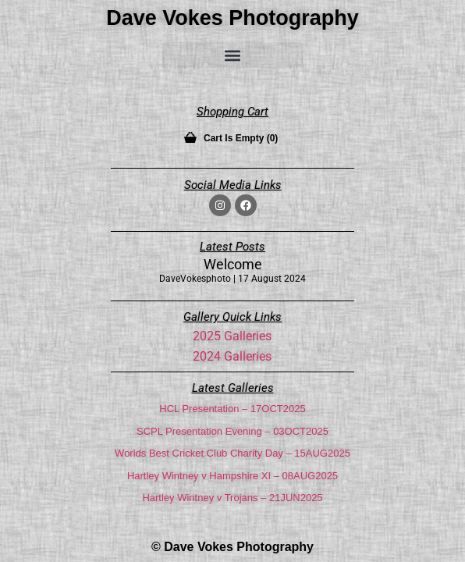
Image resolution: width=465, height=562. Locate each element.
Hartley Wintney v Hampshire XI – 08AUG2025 (232, 476)
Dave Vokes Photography (232, 18)
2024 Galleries (232, 356)
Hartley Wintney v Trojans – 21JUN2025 (232, 497)
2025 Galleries (232, 336)
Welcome (233, 264)
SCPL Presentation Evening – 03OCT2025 (232, 431)
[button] (232, 55)
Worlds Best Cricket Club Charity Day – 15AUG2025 (232, 453)
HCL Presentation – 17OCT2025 (232, 408)
